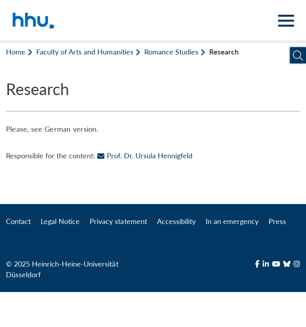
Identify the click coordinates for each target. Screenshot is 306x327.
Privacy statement (118, 221)
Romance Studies (171, 51)
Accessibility (176, 221)
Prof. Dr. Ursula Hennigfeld (144, 155)
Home (16, 51)
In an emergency (232, 221)
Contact (18, 221)
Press (277, 221)
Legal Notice (60, 221)
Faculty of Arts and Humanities (84, 51)
